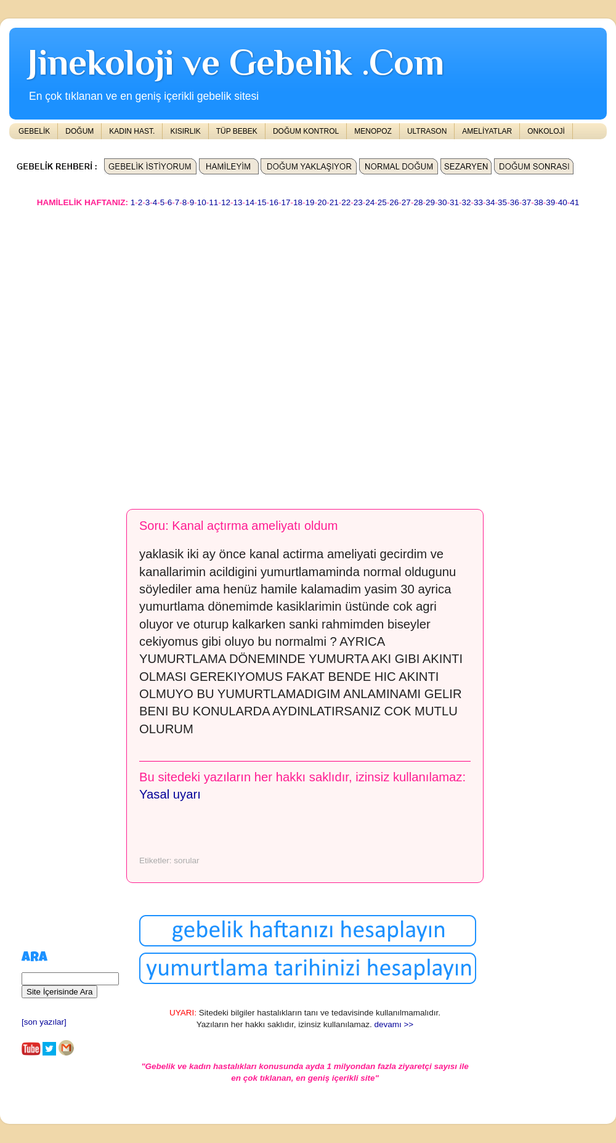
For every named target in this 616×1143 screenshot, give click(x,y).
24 (370, 202)
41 (574, 202)
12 (225, 202)
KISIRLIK (185, 131)
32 (466, 202)
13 (237, 202)
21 (334, 202)
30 (442, 202)
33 (478, 202)
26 (394, 202)
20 (321, 202)
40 (562, 202)
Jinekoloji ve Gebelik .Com (236, 62)
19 (310, 202)
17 (286, 202)
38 (538, 202)
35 (502, 202)
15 (261, 202)
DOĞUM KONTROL (306, 131)
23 (358, 202)
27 (406, 202)
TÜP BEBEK (236, 131)
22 (346, 202)
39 (550, 202)
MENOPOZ (373, 131)
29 (430, 202)
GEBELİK (34, 131)
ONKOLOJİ (546, 131)
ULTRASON (427, 131)
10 (201, 202)
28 (418, 202)
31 (454, 202)
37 (526, 202)
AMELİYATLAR (487, 131)
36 (514, 202)
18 (297, 202)
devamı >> (393, 1024)
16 (273, 202)
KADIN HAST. (132, 131)
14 (249, 202)
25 (382, 202)
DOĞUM (79, 131)
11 (213, 202)
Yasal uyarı (170, 794)
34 (490, 202)
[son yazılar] (44, 1022)
